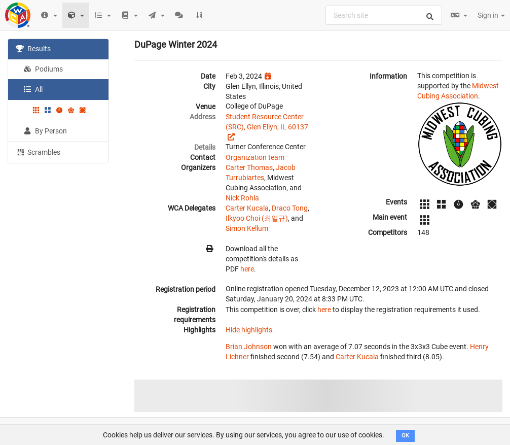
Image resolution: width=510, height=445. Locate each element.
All (33, 89)
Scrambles (38, 151)
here (247, 269)
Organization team (255, 157)
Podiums (43, 69)
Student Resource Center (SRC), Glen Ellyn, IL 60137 (267, 122)
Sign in (491, 15)
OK (405, 435)
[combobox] (383, 15)
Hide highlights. (250, 330)
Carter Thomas (249, 167)
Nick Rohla (242, 198)
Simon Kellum (247, 228)
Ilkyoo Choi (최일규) (257, 218)
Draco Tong (290, 208)
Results (33, 49)
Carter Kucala (247, 208)
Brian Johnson (249, 347)
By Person (45, 131)
